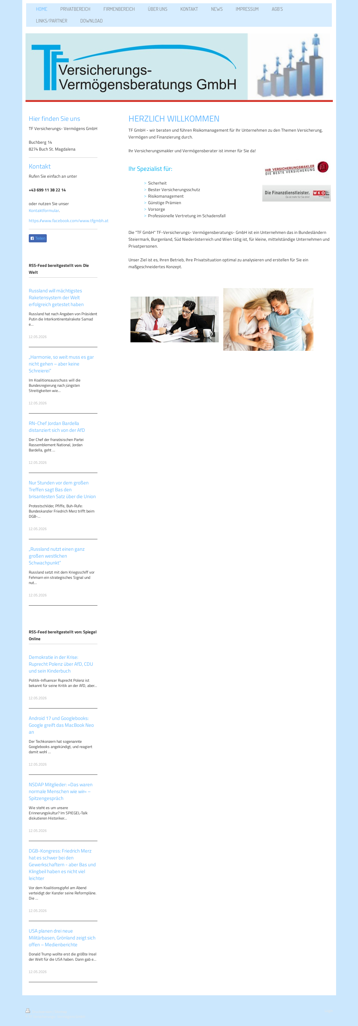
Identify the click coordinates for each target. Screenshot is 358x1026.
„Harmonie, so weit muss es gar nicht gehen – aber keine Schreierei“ (61, 363)
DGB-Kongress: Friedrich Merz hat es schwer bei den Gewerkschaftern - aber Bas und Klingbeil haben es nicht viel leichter (62, 864)
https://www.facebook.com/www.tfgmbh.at (69, 220)
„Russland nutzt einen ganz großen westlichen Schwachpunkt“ (57, 555)
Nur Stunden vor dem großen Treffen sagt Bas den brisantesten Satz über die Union (62, 489)
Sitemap (60, 1011)
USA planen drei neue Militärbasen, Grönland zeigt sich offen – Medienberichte (62, 937)
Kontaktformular (44, 210)
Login (329, 1010)
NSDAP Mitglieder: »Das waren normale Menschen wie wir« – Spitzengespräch (61, 791)
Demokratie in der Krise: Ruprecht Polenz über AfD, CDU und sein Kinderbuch (61, 664)
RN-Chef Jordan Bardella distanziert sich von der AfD (57, 426)
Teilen (37, 238)
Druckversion (39, 1011)
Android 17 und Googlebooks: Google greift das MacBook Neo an (61, 725)
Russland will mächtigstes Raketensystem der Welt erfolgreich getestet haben (56, 297)
